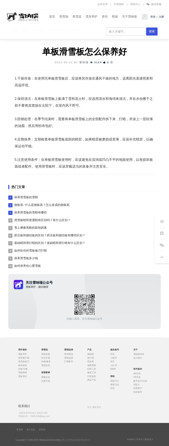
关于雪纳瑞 (129, 16)
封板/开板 (23, 369)
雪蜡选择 (68, 358)
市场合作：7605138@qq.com (34, 416)
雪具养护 (91, 16)
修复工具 (91, 372)
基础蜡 (90, 354)
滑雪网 (19, 429)
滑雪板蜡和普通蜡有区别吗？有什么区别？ (42, 220)
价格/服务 (46, 361)
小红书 (113, 365)
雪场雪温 (68, 354)
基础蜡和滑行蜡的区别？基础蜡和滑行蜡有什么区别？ (49, 243)
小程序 (113, 358)
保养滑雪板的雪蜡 (26, 197)
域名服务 (137, 392)
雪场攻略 (45, 354)
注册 (161, 16)
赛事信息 (45, 377)
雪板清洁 (22, 376)
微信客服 (154, 4)
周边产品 (91, 380)
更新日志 (114, 384)
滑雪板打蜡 (23, 358)
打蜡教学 (68, 361)
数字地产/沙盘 (140, 381)
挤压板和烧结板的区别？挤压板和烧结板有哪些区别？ (49, 235)
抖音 (112, 354)
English (130, 439)
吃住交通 (45, 358)
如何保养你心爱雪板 (27, 266)
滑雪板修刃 (23, 361)
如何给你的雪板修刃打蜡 (30, 250)
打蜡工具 (91, 369)
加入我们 (137, 358)
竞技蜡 (90, 361)
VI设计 (136, 384)
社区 (112, 388)
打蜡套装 (91, 376)
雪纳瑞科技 (138, 354)
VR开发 (137, 377)
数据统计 (149, 439)
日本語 (139, 439)
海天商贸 (30, 429)
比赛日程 (45, 381)
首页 (52, 16)
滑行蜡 (90, 358)
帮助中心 (135, 4)
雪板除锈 (22, 372)
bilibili (113, 369)
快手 (112, 361)
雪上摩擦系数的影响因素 (30, 228)
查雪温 (76, 16)
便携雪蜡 (91, 365)
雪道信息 (45, 365)
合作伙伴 (102, 4)
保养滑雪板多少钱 (26, 258)
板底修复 (22, 365)
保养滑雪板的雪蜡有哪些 (30, 212)
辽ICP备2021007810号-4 (77, 440)
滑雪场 (63, 16)
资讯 (105, 16)
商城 (115, 16)
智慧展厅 (137, 388)
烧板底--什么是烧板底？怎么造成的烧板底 (41, 205)
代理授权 (119, 4)
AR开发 (137, 373)
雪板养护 (22, 354)
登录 (152, 16)
